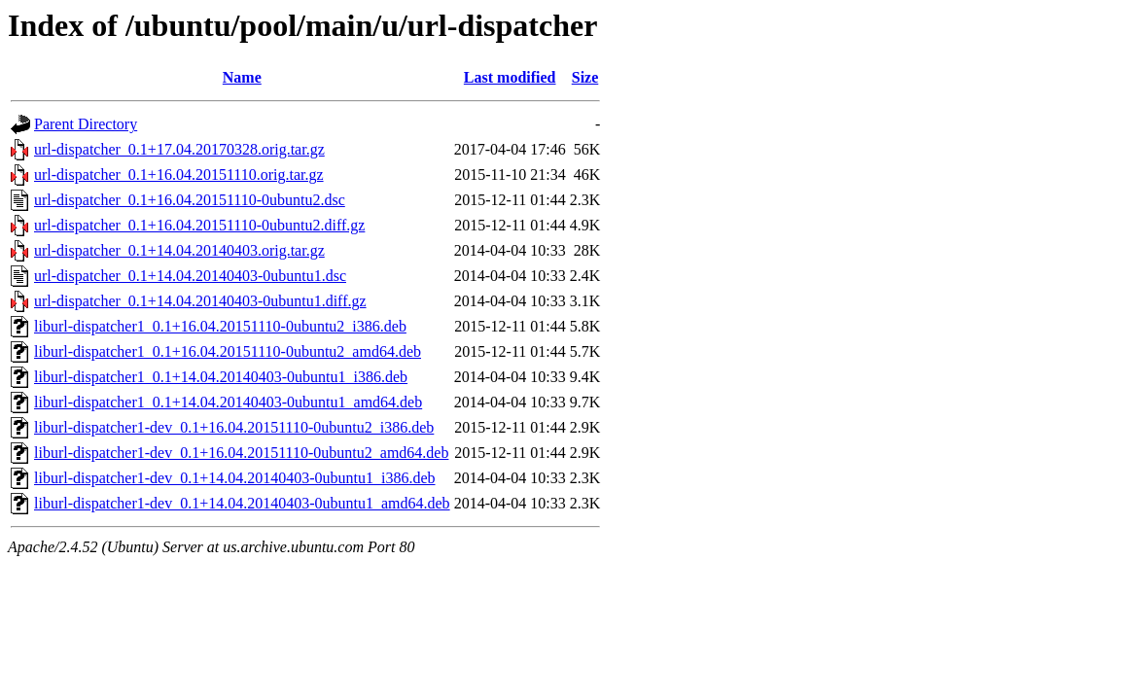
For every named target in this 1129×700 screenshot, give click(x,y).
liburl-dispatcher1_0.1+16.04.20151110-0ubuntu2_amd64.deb (227, 351)
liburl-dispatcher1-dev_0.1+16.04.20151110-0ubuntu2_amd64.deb (241, 452)
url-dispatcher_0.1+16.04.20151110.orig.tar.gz (179, 174)
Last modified (510, 77)
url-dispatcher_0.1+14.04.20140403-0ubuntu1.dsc (190, 275)
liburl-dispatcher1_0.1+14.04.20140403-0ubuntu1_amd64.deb (228, 402)
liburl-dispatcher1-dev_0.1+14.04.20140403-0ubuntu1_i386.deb (235, 478)
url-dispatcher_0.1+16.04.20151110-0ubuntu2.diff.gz (199, 225)
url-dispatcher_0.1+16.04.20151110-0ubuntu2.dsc (189, 200)
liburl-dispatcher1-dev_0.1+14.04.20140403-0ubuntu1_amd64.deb (242, 503)
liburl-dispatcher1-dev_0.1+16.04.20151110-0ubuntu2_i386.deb (234, 427)
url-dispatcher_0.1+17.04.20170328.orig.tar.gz (179, 149)
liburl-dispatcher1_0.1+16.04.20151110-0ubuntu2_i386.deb (220, 326)
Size (585, 77)
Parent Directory (85, 124)
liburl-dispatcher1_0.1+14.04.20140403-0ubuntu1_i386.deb (220, 376)
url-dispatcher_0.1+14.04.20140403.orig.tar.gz (179, 250)
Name (242, 77)
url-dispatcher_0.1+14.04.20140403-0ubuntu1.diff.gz (200, 301)
